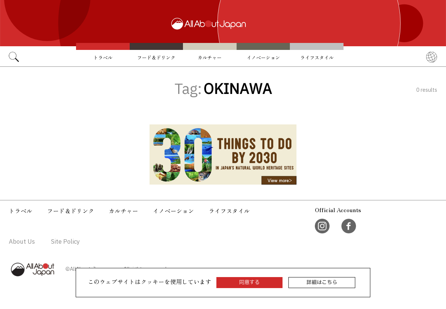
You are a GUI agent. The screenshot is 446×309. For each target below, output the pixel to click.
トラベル (102, 57)
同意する (249, 282)
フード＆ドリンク (156, 57)
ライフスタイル (317, 57)
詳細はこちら (321, 282)
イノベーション (263, 57)
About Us (22, 241)
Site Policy (65, 241)
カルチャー (210, 57)
